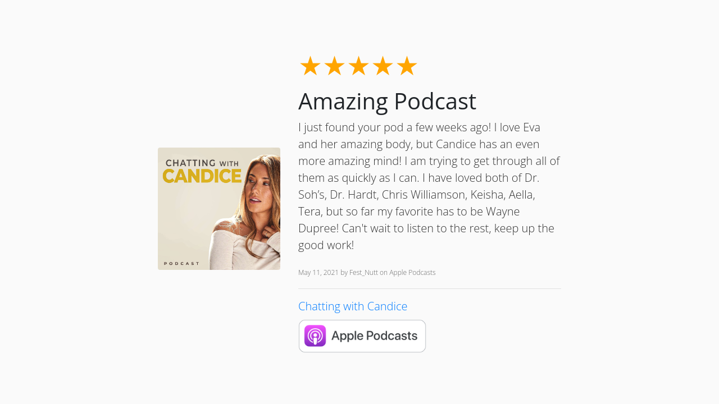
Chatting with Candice (353, 306)
